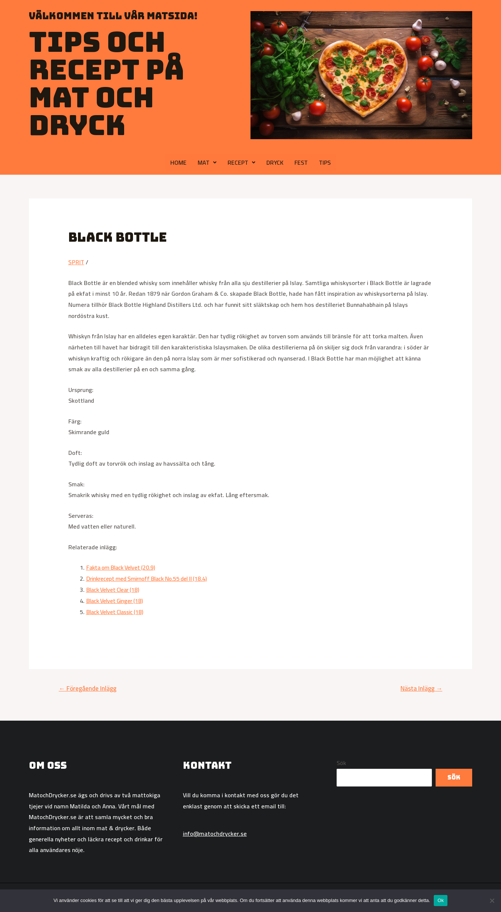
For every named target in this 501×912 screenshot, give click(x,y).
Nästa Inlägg (421, 688)
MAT (207, 162)
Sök (341, 762)
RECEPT (241, 162)
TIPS (325, 162)
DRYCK (274, 162)
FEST (301, 162)
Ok (440, 900)
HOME (178, 162)
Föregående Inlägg (87, 688)
